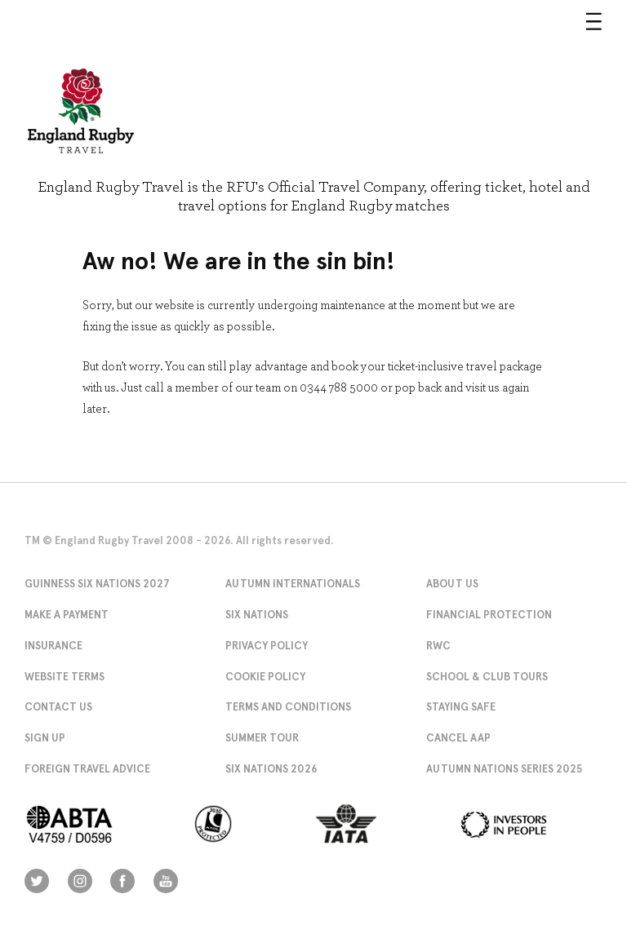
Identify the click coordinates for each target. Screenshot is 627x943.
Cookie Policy (265, 677)
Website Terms (64, 677)
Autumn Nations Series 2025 (504, 769)
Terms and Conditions (288, 707)
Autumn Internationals (292, 584)
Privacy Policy (266, 646)
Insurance (53, 646)
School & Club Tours (487, 677)
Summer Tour (262, 738)
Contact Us (58, 707)
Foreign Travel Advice (87, 769)
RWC (438, 646)
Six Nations (256, 615)
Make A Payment (66, 615)
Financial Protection (489, 615)
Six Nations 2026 (271, 769)
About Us (452, 584)
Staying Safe (461, 707)
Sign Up (44, 738)
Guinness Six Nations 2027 (97, 584)
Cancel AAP (458, 738)
